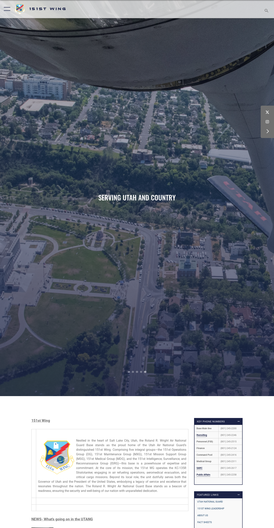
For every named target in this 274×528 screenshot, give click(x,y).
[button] (6, 9)
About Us (202, 515)
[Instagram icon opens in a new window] (267, 122)
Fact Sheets (204, 522)
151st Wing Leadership (210, 508)
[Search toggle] (267, 9)
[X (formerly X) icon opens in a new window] (267, 112)
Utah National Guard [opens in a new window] (210, 501)
